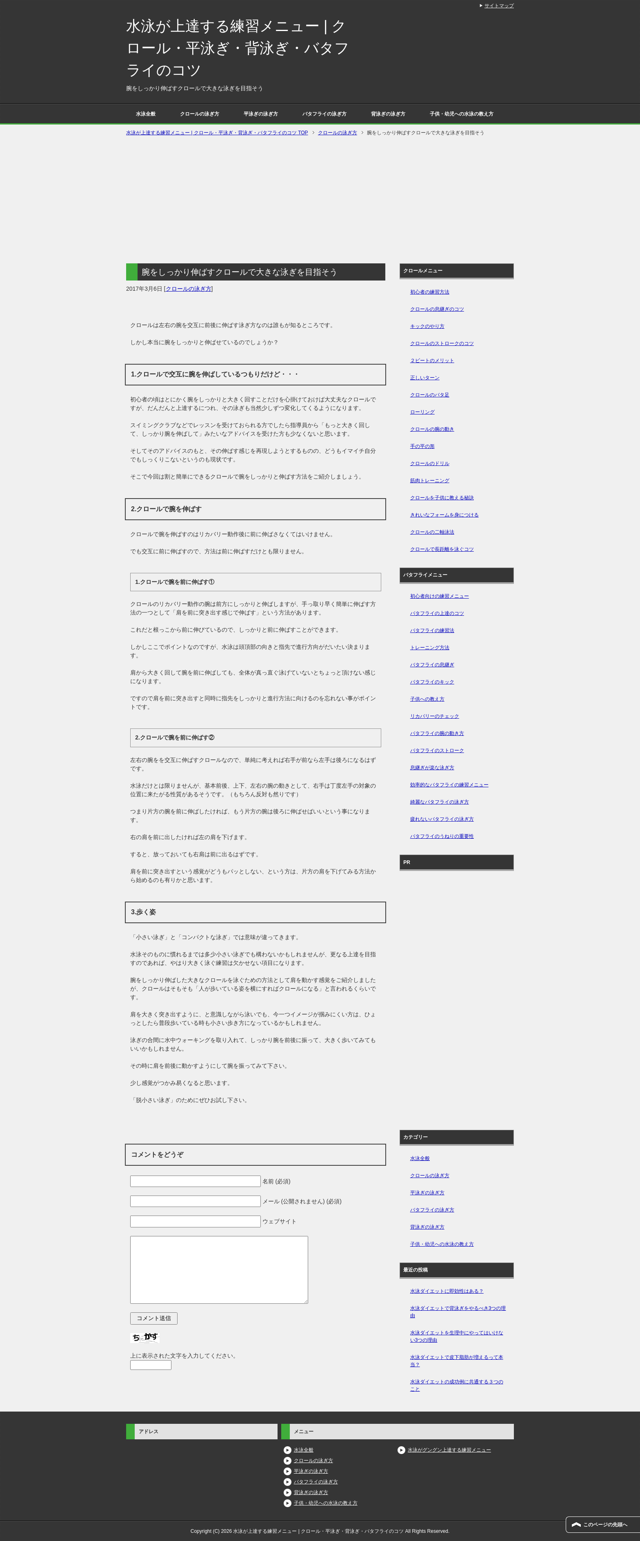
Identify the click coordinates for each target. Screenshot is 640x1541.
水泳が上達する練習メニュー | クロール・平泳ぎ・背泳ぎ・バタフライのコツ (237, 48)
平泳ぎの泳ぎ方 (261, 114)
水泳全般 (146, 114)
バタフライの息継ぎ (432, 665)
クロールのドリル (429, 463)
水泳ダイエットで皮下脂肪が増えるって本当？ (456, 1360)
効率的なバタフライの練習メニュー (449, 785)
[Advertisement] (320, 199)
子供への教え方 (427, 699)
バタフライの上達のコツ (437, 613)
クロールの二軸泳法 (432, 532)
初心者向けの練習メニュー (439, 596)
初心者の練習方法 (429, 292)
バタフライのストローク (437, 750)
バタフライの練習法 (432, 630)
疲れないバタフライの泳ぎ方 (442, 819)
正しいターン (425, 378)
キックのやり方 (427, 326)
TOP (217, 133)
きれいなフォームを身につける (444, 515)
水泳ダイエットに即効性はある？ (447, 1291)
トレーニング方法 (429, 647)
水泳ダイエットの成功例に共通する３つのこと (456, 1385)
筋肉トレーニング (429, 480)
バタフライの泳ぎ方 (324, 114)
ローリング (422, 412)
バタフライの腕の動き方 (437, 733)
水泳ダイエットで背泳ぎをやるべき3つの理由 (458, 1311)
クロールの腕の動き (432, 429)
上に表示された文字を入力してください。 (184, 1355)
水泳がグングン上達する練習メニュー (449, 1450)
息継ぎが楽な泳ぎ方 (432, 767)
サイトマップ (499, 6)
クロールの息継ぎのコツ (437, 309)
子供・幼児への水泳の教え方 (461, 114)
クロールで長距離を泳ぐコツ (442, 549)
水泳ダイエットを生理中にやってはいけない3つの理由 (456, 1336)
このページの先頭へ (605, 1525)
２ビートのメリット (432, 360)
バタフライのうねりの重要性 (442, 836)
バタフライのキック (432, 682)
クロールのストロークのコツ (442, 343)
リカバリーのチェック (434, 716)
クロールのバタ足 (429, 395)
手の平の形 (422, 446)
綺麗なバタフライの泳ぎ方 (439, 802)
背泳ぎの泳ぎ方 (388, 114)
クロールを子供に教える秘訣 (442, 498)
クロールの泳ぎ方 (199, 114)
